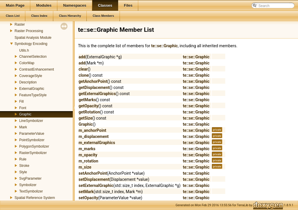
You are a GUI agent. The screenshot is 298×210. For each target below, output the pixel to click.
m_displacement (94, 136)
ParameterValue (31, 134)
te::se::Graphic (164, 45)
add (82, 57)
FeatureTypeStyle (33, 95)
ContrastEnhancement (36, 69)
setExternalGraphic (96, 185)
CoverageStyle (30, 76)
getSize (85, 118)
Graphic (25, 114)
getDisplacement (94, 87)
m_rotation (88, 161)
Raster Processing (29, 31)
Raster (20, 24)
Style (23, 172)
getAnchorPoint (93, 81)
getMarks (87, 99)
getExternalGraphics (97, 93)
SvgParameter (30, 178)
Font (22, 108)
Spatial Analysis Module (33, 38)
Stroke (24, 166)
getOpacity (88, 106)
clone (83, 75)
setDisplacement (94, 179)
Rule (22, 159)
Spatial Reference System (35, 198)
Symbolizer (27, 185)
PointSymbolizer (32, 140)
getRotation (89, 112)
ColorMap (26, 63)
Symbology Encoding (31, 44)
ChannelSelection (33, 57)
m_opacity (88, 155)
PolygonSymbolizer (34, 146)
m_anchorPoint (92, 130)
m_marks (87, 148)
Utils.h (24, 50)
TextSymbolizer (31, 191)
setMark (86, 191)
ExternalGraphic (31, 89)
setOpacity (88, 197)
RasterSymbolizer (33, 153)
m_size (85, 167)
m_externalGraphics (97, 142)
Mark (23, 127)
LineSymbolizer (31, 121)
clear (83, 69)
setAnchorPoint (93, 173)
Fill (21, 101)
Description (28, 82)
